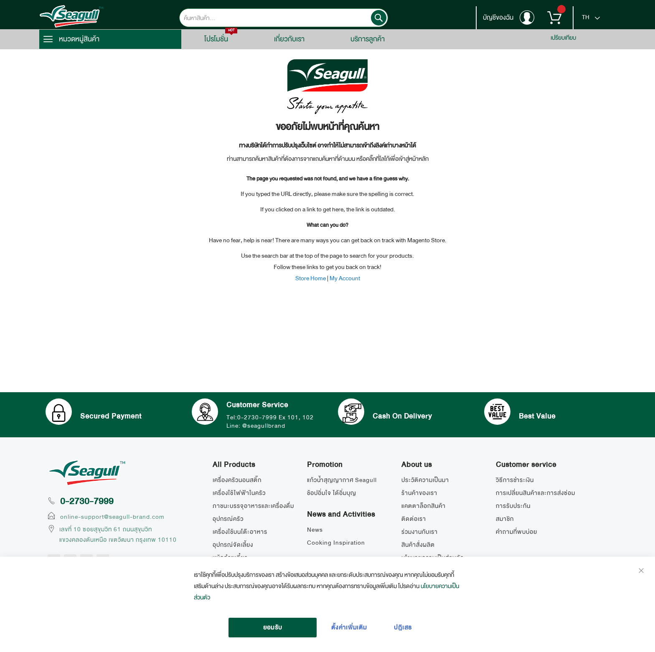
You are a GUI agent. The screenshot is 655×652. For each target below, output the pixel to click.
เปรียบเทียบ (563, 38)
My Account (345, 278)
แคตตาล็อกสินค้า (423, 506)
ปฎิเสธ (403, 627)
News (315, 530)
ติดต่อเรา (413, 519)
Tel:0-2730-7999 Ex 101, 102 (273, 416)
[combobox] (284, 18)
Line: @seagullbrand (258, 425)
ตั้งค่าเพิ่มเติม (349, 627)
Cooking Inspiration (336, 543)
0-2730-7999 (87, 501)
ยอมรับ (272, 627)
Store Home (310, 278)
